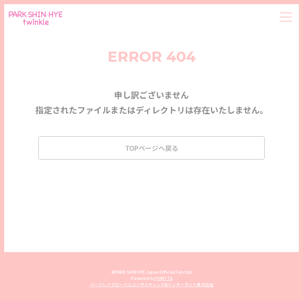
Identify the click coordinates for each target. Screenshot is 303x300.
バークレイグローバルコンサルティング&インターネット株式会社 (151, 284)
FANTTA (164, 278)
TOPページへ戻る (151, 148)
